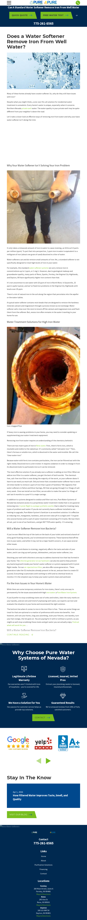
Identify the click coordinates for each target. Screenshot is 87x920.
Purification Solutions (43, 865)
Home (43, 856)
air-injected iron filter (33, 567)
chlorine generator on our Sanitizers (35, 561)
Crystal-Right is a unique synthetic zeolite (36, 506)
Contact (43, 874)
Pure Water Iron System (67, 592)
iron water (50, 592)
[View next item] (48, 761)
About (43, 861)
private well (27, 108)
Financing (43, 869)
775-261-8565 (44, 23)
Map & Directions (43, 894)
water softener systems (38, 268)
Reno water (41, 445)
